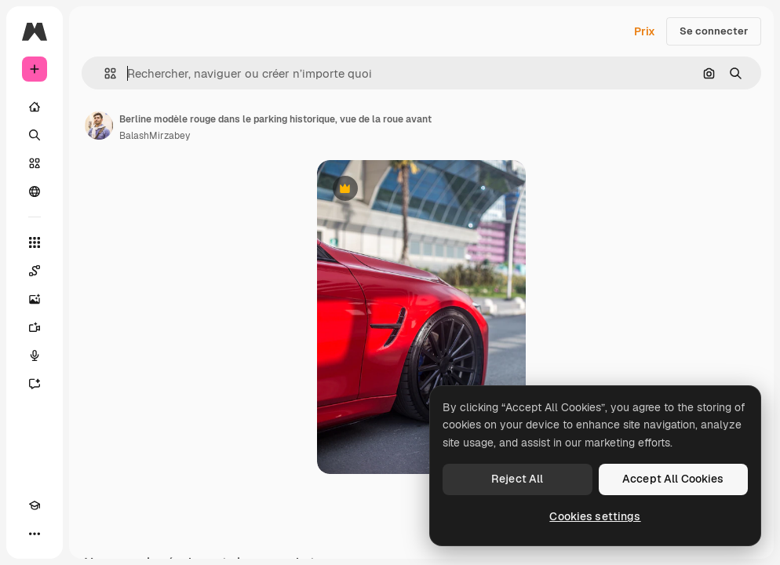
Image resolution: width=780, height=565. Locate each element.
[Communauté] (34, 191)
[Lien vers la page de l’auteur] (99, 125)
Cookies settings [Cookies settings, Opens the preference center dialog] (594, 516)
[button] (104, 73)
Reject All (517, 479)
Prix (644, 31)
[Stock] (34, 163)
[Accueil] (34, 106)
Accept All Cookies (673, 479)
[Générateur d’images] (34, 299)
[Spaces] (34, 270)
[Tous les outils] (34, 242)
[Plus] (34, 533)
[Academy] (34, 505)
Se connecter (714, 31)
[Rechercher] (34, 135)
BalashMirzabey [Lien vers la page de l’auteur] (154, 135)
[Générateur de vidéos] (34, 327)
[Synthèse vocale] (34, 355)
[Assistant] (34, 383)
